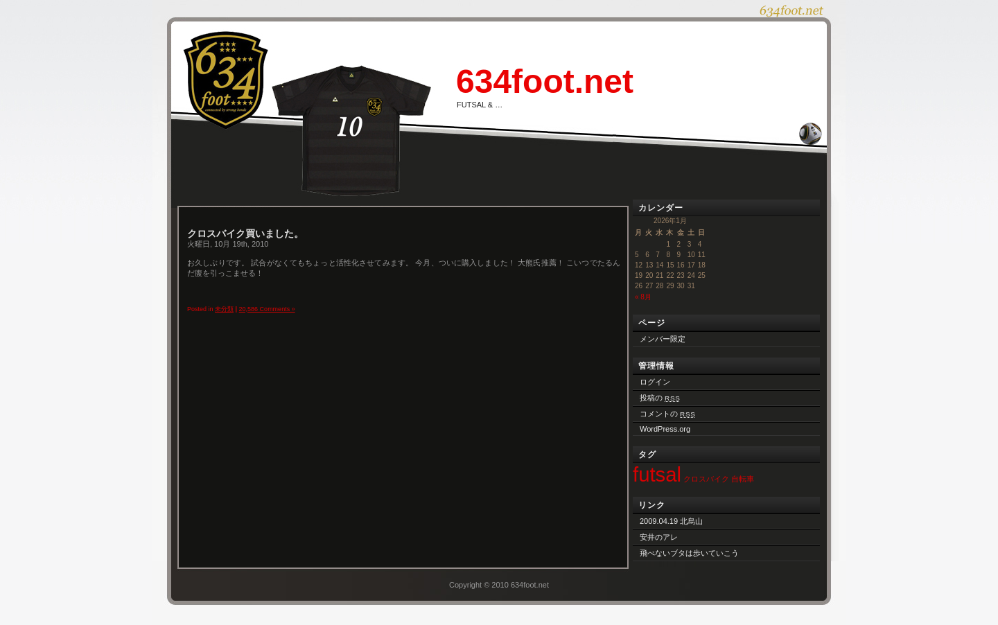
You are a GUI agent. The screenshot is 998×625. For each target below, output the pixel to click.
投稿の (660, 398)
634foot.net (544, 81)
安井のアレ (659, 537)
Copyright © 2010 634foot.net (499, 585)
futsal (657, 474)
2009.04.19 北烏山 (671, 521)
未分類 (224, 309)
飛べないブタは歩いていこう (689, 553)
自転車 (742, 479)
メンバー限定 (662, 339)
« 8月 (643, 297)
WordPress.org (665, 429)
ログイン (655, 382)
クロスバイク (706, 479)
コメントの (667, 414)
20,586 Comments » (267, 309)
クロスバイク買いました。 (245, 233)
